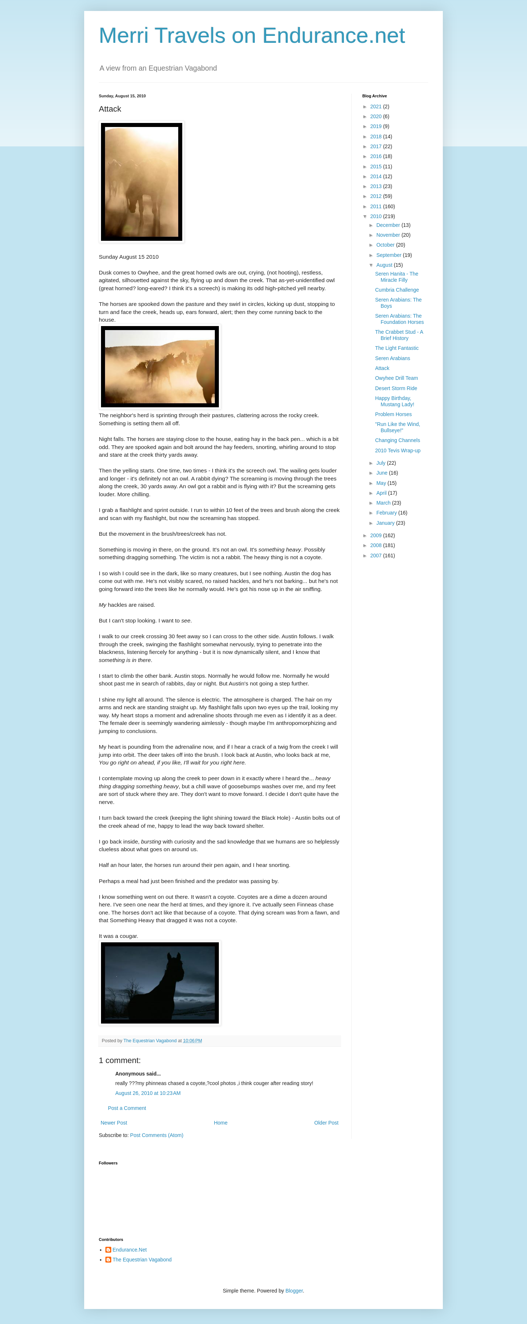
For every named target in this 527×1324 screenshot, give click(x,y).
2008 (376, 545)
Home (220, 1123)
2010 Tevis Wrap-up (398, 450)
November (388, 235)
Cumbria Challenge (397, 290)
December (388, 225)
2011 (376, 206)
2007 (376, 555)
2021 (376, 106)
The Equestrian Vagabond (142, 1260)
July (381, 463)
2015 (376, 166)
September (389, 255)
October (386, 245)
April (382, 493)
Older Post (326, 1123)
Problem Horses (393, 414)
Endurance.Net (130, 1250)
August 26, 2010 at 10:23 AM (148, 1093)
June (382, 473)
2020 (376, 116)
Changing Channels (397, 440)
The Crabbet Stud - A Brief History (399, 335)
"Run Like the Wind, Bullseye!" (397, 427)
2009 (376, 535)
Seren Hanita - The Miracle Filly (396, 277)
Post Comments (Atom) (156, 1135)
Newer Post (114, 1123)
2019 (376, 126)
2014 (376, 176)
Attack (382, 368)
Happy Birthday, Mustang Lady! (394, 401)
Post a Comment (127, 1108)
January (386, 523)
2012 (376, 196)
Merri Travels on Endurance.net (252, 35)
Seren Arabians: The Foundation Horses (399, 319)
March (384, 503)
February (387, 513)
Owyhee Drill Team (396, 378)
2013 (376, 186)
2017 (376, 146)
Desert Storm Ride (396, 388)
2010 (376, 216)
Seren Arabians (392, 358)
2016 (376, 156)
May (381, 483)
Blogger (294, 1291)
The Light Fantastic (397, 348)
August (384, 265)
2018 (376, 136)
